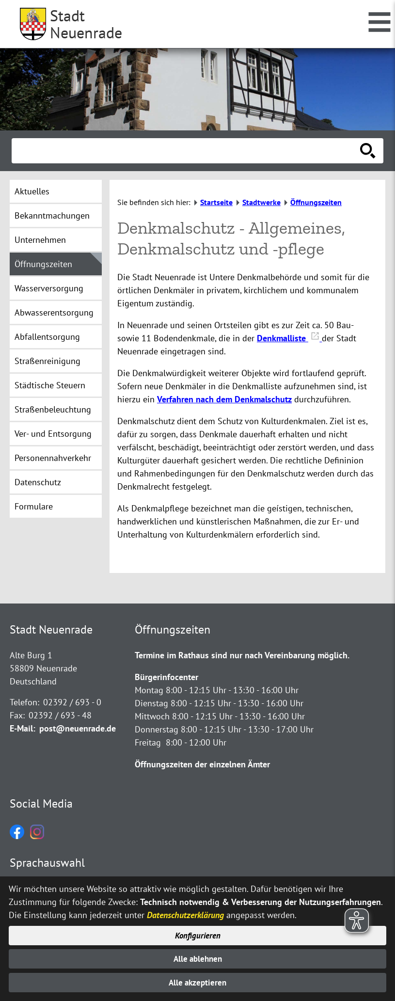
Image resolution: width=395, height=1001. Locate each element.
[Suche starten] (368, 151)
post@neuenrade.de (77, 728)
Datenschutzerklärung (185, 912)
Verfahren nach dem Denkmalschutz (224, 399)
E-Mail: (22, 728)
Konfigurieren (197, 933)
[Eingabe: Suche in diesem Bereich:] (187, 150)
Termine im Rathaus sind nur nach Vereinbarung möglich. (242, 655)
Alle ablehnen (197, 957)
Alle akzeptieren (197, 982)
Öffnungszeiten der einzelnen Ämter (202, 764)
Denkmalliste (289, 338)
